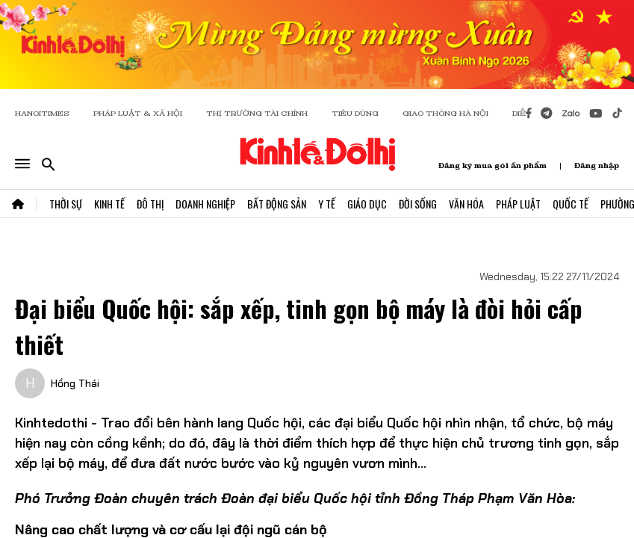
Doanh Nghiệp (205, 203)
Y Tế (326, 203)
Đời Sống (418, 203)
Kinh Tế (109, 203)
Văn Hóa (466, 203)
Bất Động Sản (276, 203)
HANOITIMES (42, 113)
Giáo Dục (367, 203)
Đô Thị (150, 203)
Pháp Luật (518, 203)
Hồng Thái (75, 383)
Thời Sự (65, 203)
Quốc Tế (570, 203)
